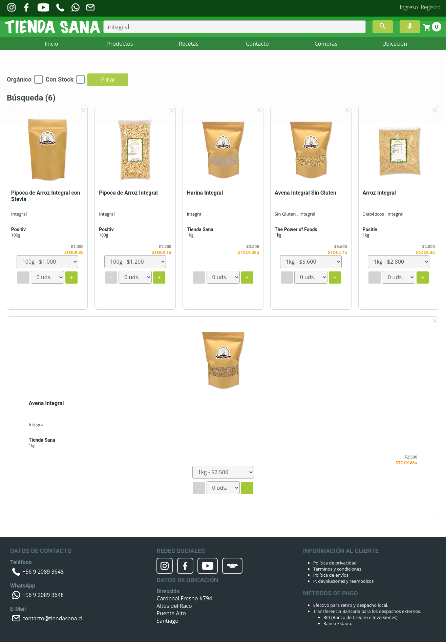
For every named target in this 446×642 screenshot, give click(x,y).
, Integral (306, 214)
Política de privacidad (335, 563)
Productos (120, 43)
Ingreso (409, 7)
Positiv (18, 229)
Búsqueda (31, 98)
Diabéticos (373, 214)
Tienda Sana (200, 229)
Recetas (188, 43)
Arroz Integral (379, 193)
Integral (19, 214)
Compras (326, 43)
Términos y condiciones (337, 569)
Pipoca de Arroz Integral (128, 193)
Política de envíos (331, 575)
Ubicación (394, 43)
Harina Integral (205, 193)
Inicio (51, 43)
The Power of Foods (296, 229)
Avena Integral (46, 403)
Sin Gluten (285, 214)
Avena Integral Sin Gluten (305, 193)
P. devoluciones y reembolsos (343, 581)
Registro (431, 7)
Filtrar (108, 80)
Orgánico (19, 79)
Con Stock (59, 79)
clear (83, 110)
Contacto (257, 43)
